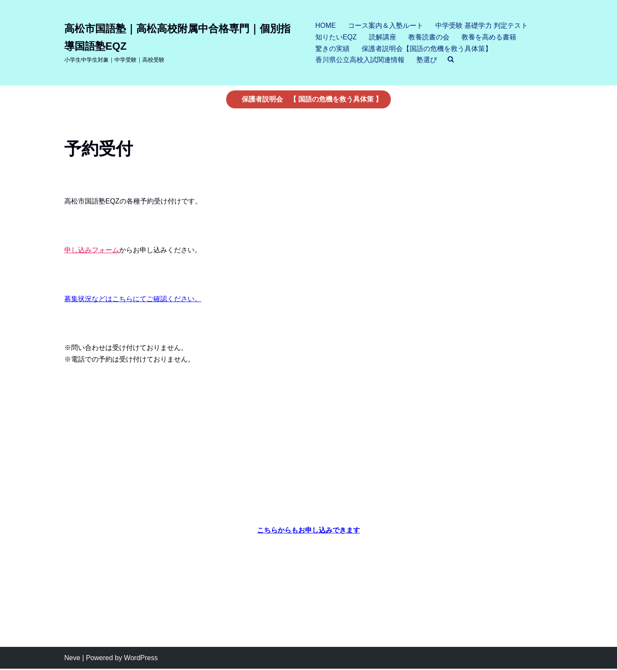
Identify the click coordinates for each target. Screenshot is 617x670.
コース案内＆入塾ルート (385, 25)
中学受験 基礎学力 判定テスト (481, 25)
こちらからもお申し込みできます (308, 531)
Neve (72, 659)
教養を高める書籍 (488, 37)
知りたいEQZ (336, 37)
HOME (325, 25)
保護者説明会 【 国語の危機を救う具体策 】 (312, 99)
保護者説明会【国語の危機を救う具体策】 (427, 48)
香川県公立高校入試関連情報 (359, 59)
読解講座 (382, 37)
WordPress (141, 659)
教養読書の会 (428, 37)
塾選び (426, 59)
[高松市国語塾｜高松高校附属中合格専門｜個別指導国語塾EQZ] (182, 42)
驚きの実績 (332, 48)
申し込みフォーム (91, 250)
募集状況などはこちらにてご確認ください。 (132, 299)
